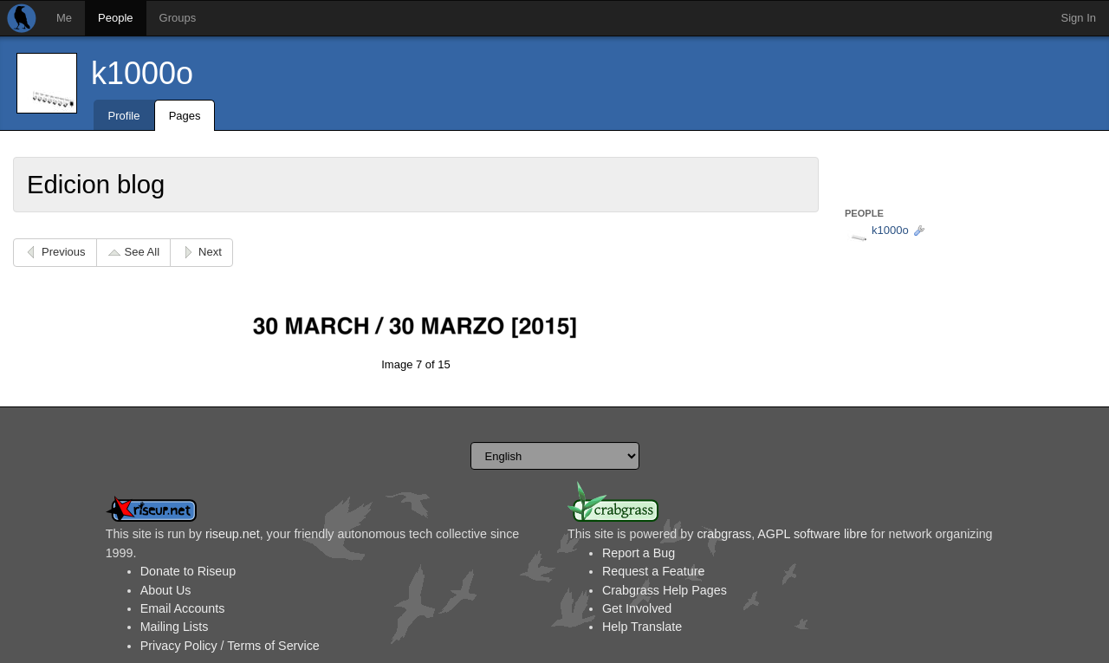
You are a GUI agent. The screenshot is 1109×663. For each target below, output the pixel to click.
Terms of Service (273, 646)
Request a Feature (653, 571)
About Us (165, 590)
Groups (178, 17)
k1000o (142, 73)
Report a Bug (638, 553)
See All (142, 251)
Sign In (1078, 17)
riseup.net (232, 534)
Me (64, 17)
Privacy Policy (178, 646)
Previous (64, 251)
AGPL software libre (812, 534)
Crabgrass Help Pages (664, 590)
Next (210, 251)
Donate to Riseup (188, 571)
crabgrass (724, 534)
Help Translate (642, 627)
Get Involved (636, 608)
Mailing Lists (174, 627)
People (115, 17)
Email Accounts (182, 608)
